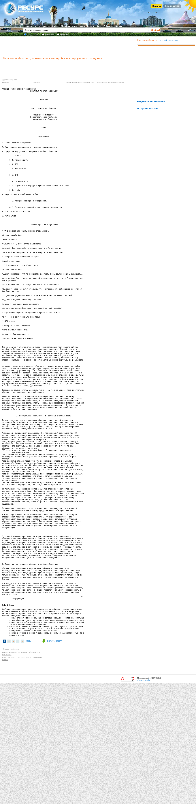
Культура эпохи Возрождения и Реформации (22, 777)
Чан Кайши (6, 774)
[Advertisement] (68, 46)
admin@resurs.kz (143, 801)
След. (28, 758)
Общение (5, 82)
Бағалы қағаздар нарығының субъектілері (21, 771)
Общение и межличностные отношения (110, 82)
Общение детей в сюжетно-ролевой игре (79, 82)
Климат (5, 780)
